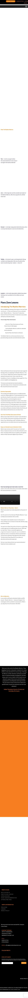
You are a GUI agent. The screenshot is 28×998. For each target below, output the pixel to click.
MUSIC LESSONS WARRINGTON (9, 897)
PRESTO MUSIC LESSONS (7, 894)
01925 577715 (20, 1)
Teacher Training (10, 1)
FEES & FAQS (4, 907)
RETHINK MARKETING (14, 989)
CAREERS (3, 909)
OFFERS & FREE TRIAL (6, 899)
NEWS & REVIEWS (5, 896)
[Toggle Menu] (26, 6)
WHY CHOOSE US (5, 892)
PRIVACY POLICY (5, 910)
